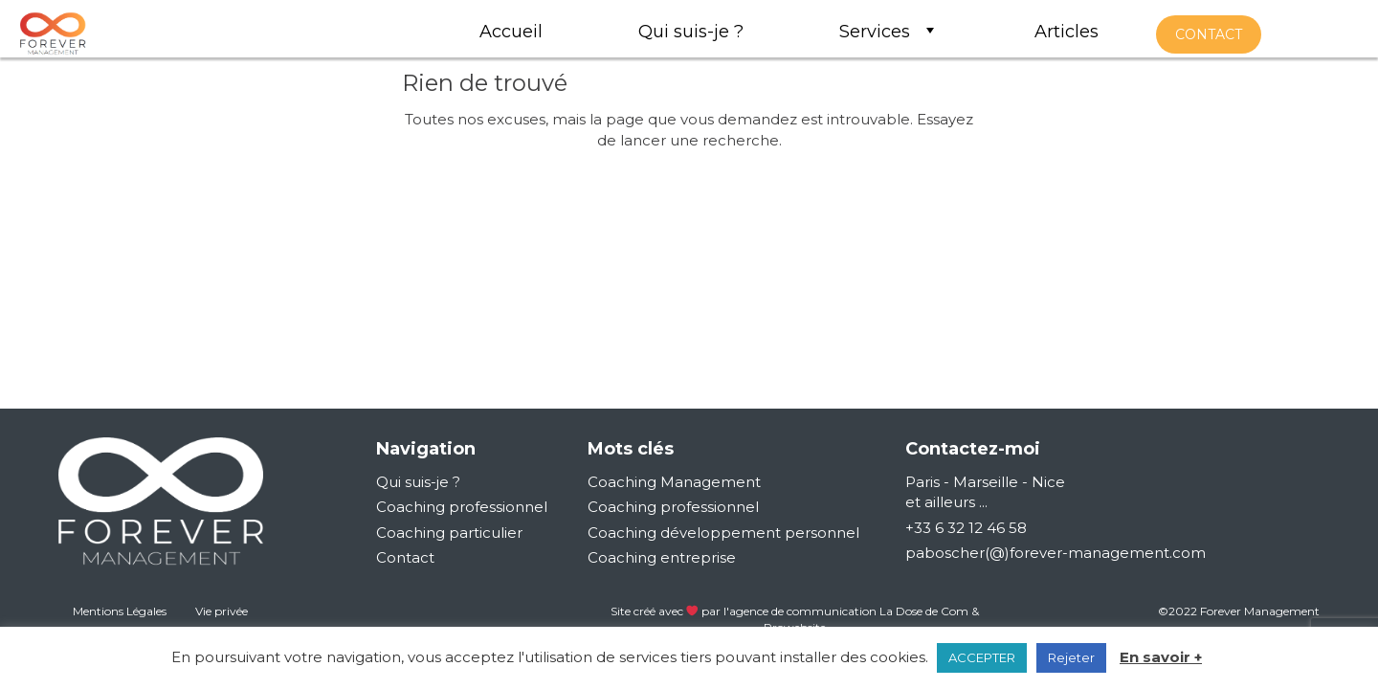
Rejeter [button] (1071, 657)
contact (1208, 34)
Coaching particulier (449, 532)
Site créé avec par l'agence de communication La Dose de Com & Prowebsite (795, 619)
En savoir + (1161, 657)
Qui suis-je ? (418, 482)
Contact (405, 557)
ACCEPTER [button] (981, 657)
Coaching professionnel (461, 507)
